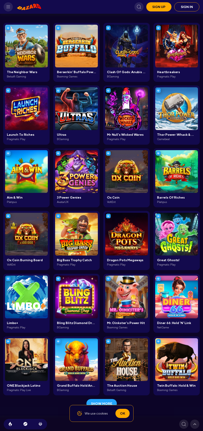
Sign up (159, 7)
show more (101, 403)
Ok (122, 413)
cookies (102, 413)
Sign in (187, 7)
